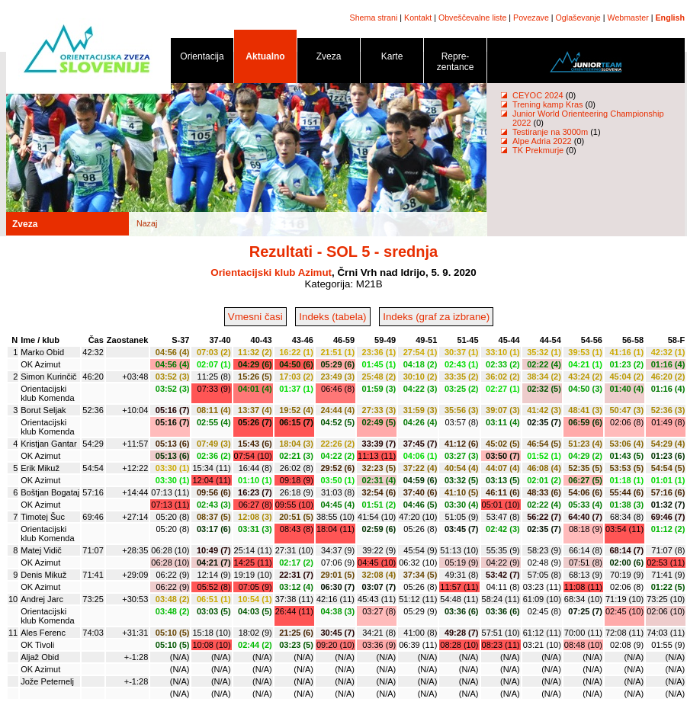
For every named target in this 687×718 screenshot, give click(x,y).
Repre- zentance (455, 64)
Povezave (531, 17)
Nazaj (146, 223)
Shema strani (374, 17)
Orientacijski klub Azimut (271, 272)
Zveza (328, 59)
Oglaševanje (578, 17)
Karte (392, 59)
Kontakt (418, 17)
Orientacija (202, 59)
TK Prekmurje (537, 150)
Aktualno (265, 59)
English (670, 17)
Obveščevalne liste (472, 17)
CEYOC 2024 (537, 95)
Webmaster (628, 17)
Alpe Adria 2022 (542, 141)
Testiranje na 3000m (551, 131)
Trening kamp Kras (547, 104)
